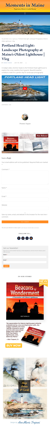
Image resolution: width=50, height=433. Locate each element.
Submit (7, 272)
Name (4, 192)
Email (4, 201)
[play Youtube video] (25, 93)
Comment (6, 174)
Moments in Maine (25, 7)
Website (4, 210)
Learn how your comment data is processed (32, 233)
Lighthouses (6, 109)
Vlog (11, 109)
